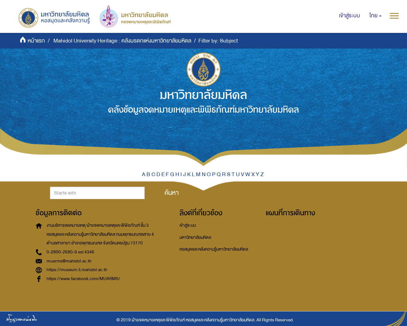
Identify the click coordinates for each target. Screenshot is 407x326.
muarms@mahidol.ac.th (69, 261)
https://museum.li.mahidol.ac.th (77, 270)
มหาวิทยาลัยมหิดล (195, 237)
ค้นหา (172, 192)
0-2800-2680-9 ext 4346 (70, 252)
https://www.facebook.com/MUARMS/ (83, 279)
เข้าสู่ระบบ (187, 225)
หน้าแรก (36, 41)
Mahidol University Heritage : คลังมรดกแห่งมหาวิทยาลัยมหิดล (122, 41)
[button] (375, 16)
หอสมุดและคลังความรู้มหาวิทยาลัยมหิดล (213, 249)
